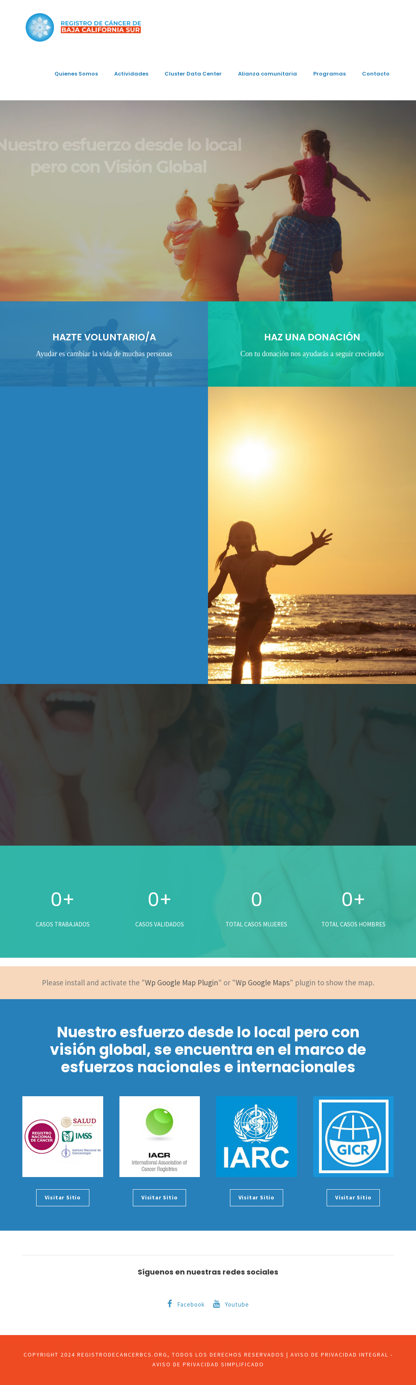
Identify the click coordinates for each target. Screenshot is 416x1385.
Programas (329, 74)
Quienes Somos (76, 74)
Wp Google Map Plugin (181, 982)
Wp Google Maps (263, 982)
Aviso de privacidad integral (339, 1354)
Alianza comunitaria (267, 74)
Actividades (131, 74)
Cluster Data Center (193, 74)
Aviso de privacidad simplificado (208, 1364)
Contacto (376, 74)
